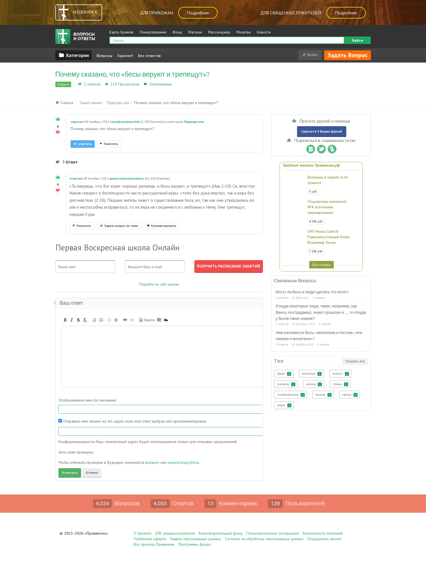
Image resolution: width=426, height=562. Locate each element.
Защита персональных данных (195, 538)
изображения (291, 394)
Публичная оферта (150, 538)
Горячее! (125, 55)
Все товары (322, 264)
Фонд (177, 32)
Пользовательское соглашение (272, 533)
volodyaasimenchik (125, 122)
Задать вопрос (347, 55)
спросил (77, 122)
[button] (65, 320)
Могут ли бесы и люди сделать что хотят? (312, 292)
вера (284, 405)
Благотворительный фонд (220, 533)
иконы (324, 394)
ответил (75, 178)
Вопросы (104, 55)
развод (286, 384)
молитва (312, 373)
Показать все (355, 361)
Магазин (195, 32)
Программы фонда (194, 544)
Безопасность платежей (323, 533)
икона (314, 384)
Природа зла (184, 84)
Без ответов (149, 55)
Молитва (243, 32)
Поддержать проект (324, 538)
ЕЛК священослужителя (175, 533)
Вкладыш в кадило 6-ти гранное (328, 180)
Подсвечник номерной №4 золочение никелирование (327, 207)
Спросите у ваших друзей (321, 131)
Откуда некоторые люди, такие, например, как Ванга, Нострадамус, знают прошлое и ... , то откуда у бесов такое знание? (321, 312)
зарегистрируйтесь (183, 462)
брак (284, 373)
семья (340, 384)
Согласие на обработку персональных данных (264, 538)
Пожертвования (153, 32)
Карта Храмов (121, 32)
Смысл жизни (91, 102)
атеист (340, 373)
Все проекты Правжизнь (154, 544)
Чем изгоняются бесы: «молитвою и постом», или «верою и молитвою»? (319, 336)
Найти (357, 40)
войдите (152, 462)
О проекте (142, 533)
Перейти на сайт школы (159, 284)
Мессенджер (219, 32)
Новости (264, 32)
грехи (350, 394)
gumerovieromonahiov (126, 178)
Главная (64, 102)
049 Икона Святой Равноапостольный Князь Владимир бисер (329, 237)
